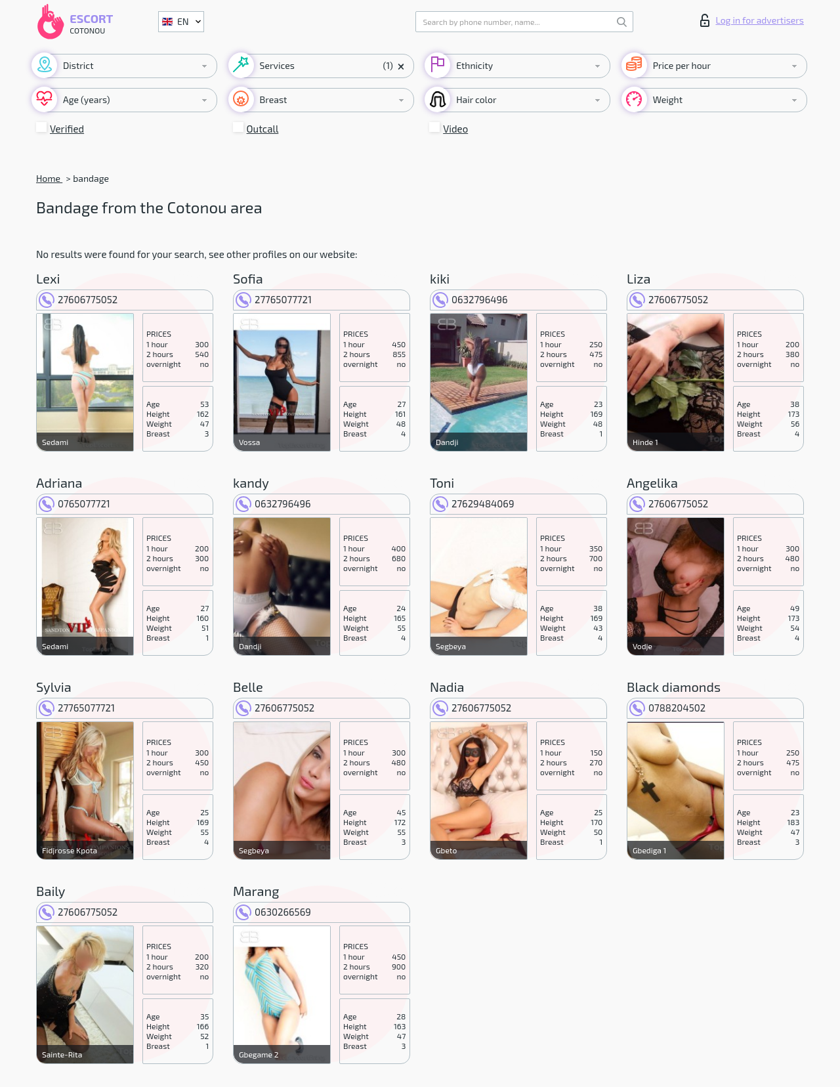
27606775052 (78, 299)
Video (455, 129)
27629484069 (473, 503)
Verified (67, 129)
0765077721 (74, 503)
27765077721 (274, 299)
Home (49, 178)
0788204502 (667, 708)
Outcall (263, 129)
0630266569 (273, 912)
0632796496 (470, 299)
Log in (752, 20)
